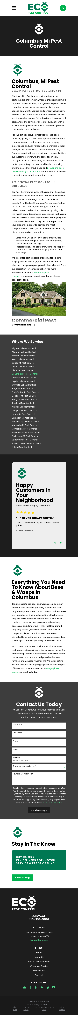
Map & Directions (39, 940)
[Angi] (47, 987)
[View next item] (61, 543)
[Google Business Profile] (24, 987)
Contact (39, 975)
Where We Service (39, 966)
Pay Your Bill (39, 970)
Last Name (17, 733)
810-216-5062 (39, 919)
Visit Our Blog (22, 877)
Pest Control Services (39, 961)
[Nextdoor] (41, 987)
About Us (39, 957)
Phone (15, 741)
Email (15, 749)
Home (39, 952)
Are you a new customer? (24, 766)
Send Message (39, 810)
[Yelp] (36, 987)
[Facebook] (30, 987)
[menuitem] (39, 348)
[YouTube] (53, 987)
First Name (17, 724)
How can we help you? (23, 774)
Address (16, 758)
